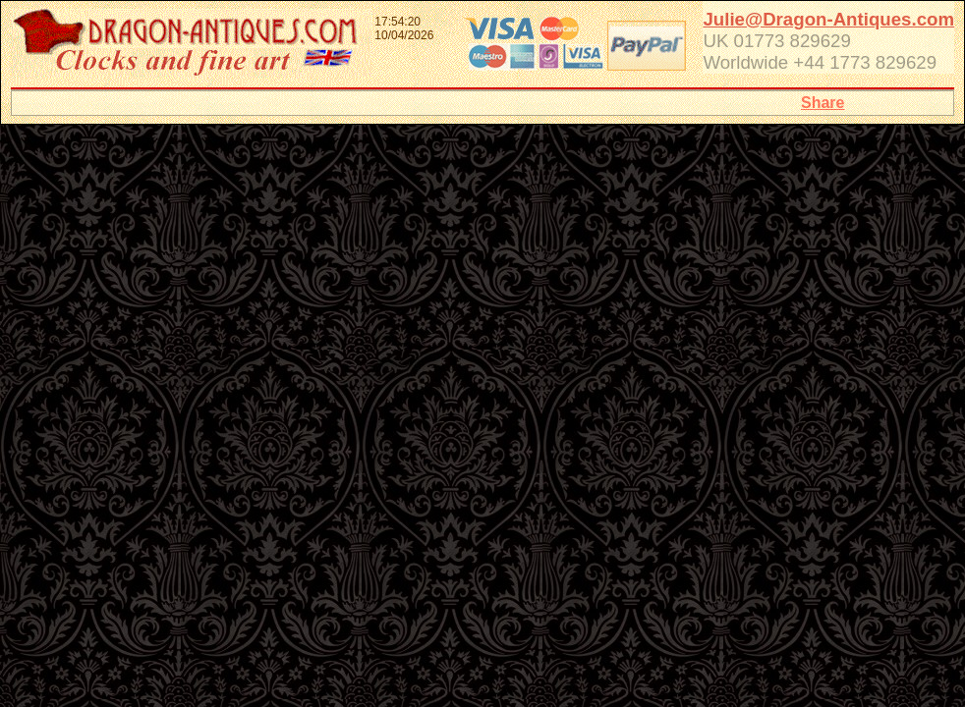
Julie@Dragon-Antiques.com (828, 19)
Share (822, 102)
